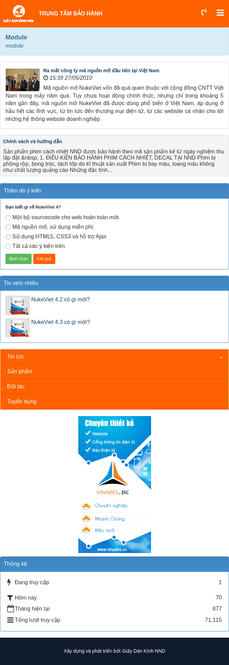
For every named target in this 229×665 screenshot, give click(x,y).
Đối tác (16, 386)
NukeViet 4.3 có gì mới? (60, 322)
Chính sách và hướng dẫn (32, 141)
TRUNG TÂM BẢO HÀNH (70, 13)
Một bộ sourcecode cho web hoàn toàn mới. (62, 217)
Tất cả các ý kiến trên (35, 246)
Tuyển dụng (21, 401)
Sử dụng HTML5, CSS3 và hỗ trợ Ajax (55, 237)
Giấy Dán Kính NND (143, 651)
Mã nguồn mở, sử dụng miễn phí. (49, 227)
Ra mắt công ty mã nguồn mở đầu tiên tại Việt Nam (101, 70)
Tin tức (15, 357)
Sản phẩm (19, 371)
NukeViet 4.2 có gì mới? (60, 299)
